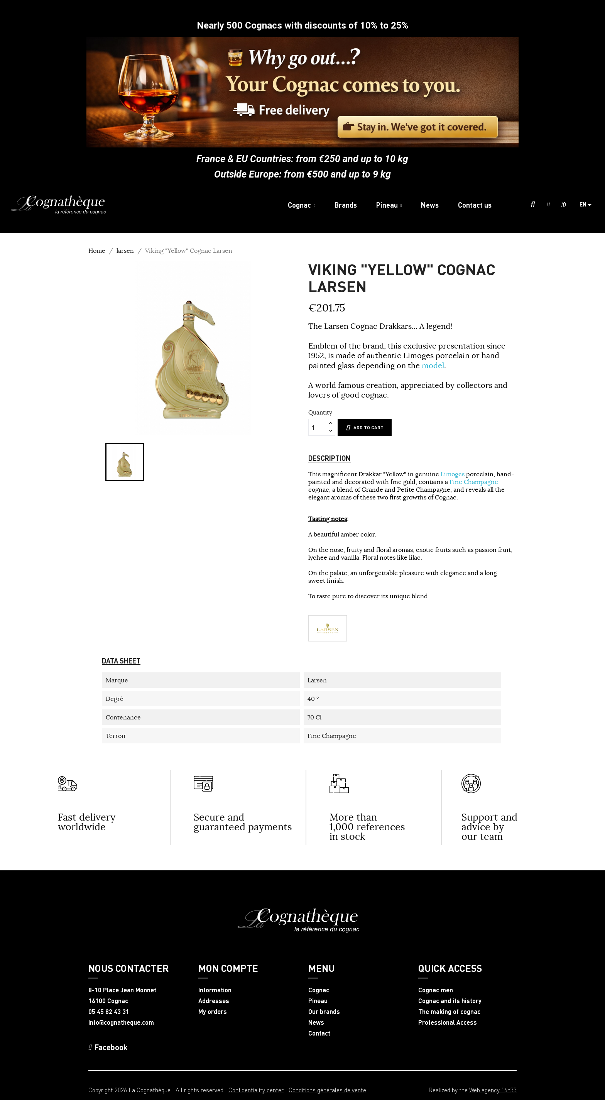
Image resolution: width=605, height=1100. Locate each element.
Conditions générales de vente (327, 1090)
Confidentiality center (256, 1090)
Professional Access (447, 1022)
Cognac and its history (450, 1001)
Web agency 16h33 (493, 1090)
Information (215, 990)
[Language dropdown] (588, 205)
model (433, 365)
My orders (212, 1011)
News (316, 1022)
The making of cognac (449, 1011)
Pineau (318, 1001)
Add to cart (365, 428)
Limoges (453, 474)
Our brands (324, 1011)
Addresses (213, 1001)
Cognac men (435, 990)
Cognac (318, 990)
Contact (319, 1033)
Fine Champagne (474, 482)
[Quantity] (317, 427)
